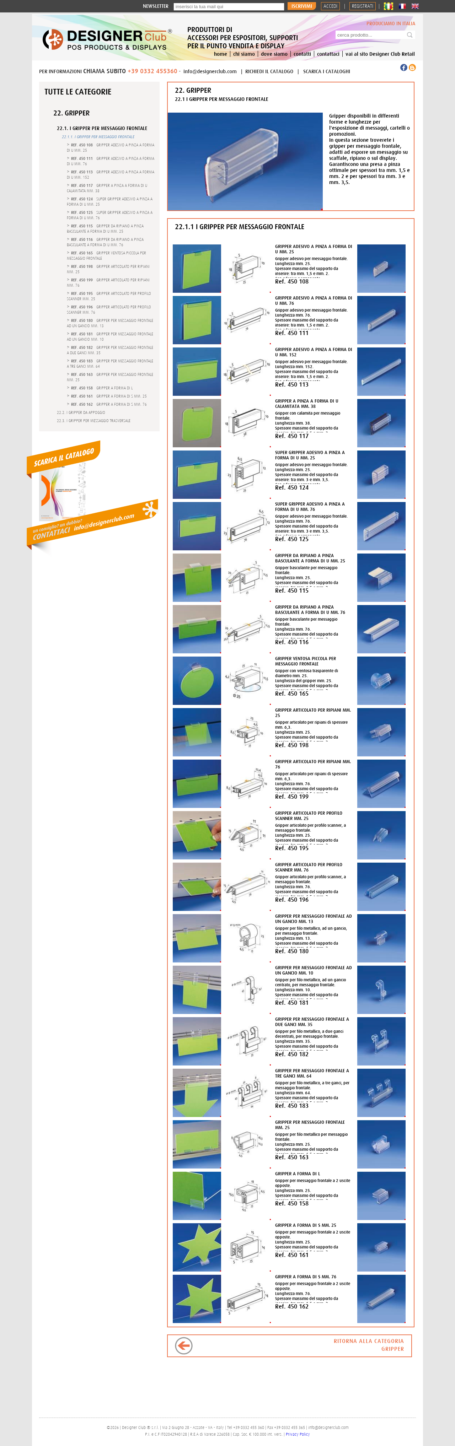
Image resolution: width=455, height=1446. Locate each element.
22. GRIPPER (71, 113)
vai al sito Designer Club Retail (380, 54)
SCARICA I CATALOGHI (326, 71)
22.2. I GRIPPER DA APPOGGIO (81, 412)
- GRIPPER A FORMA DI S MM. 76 (109, 404)
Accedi (330, 6)
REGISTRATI (362, 6)
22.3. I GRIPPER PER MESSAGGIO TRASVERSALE (93, 421)
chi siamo (244, 54)
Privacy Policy (298, 1434)
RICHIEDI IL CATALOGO (270, 71)
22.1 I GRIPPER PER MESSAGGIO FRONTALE (221, 99)
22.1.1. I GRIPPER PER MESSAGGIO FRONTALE (98, 137)
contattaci (328, 54)
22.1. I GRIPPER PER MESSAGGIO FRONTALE (102, 128)
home (220, 54)
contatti (302, 54)
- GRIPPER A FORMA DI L (102, 388)
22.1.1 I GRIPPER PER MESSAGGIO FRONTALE (239, 226)
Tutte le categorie (77, 91)
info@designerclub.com (210, 71)
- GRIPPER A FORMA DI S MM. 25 (109, 396)
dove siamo (274, 54)
